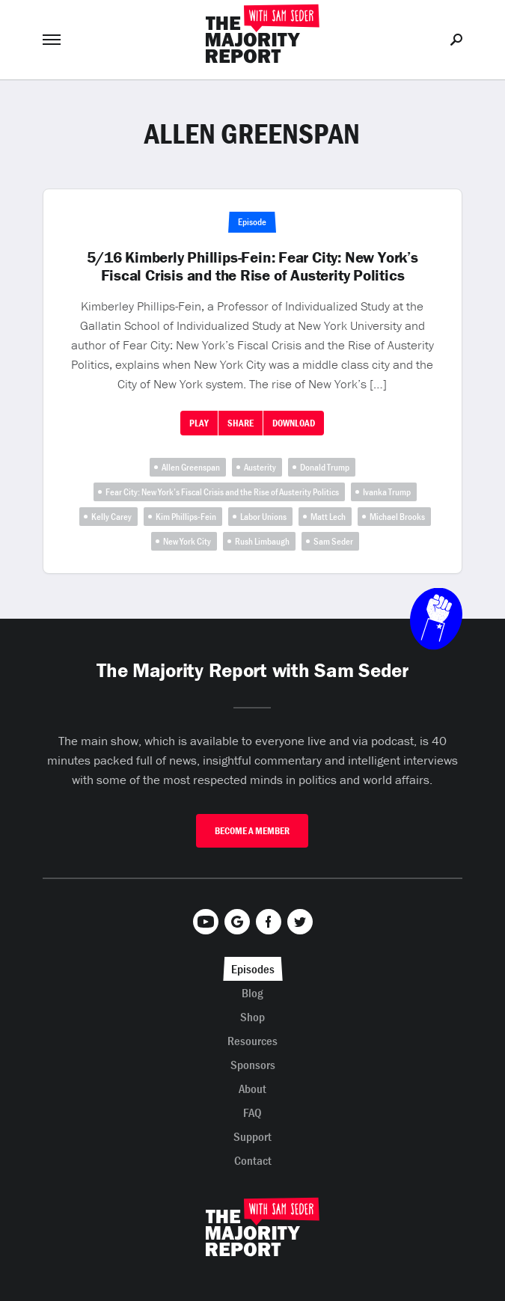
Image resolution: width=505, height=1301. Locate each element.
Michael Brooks (397, 516)
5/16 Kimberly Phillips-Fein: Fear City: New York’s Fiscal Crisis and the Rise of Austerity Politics (252, 266)
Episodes (253, 969)
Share (240, 423)
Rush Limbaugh (262, 541)
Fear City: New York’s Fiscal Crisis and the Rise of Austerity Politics (222, 492)
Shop (252, 1016)
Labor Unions (263, 516)
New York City (187, 541)
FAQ (252, 1112)
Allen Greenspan (191, 467)
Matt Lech (328, 516)
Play (199, 423)
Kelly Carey (111, 516)
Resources (252, 1040)
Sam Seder (333, 541)
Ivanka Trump (387, 492)
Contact (253, 1160)
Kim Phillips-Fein (186, 516)
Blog (252, 993)
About (252, 1088)
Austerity (260, 467)
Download (293, 423)
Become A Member (252, 830)
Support (252, 1136)
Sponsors (252, 1064)
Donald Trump (324, 467)
